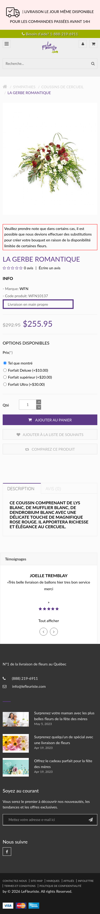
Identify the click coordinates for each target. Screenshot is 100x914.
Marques (52, 880)
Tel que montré (18, 363)
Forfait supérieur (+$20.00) (27, 377)
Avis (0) (53, 488)
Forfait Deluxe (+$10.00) (25, 370)
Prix (6, 352)
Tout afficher (48, 620)
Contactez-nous (15, 880)
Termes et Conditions (19, 885)
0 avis (28, 268)
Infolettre (86, 880)
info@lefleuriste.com (29, 686)
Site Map (37, 880)
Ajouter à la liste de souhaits (50, 434)
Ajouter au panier (50, 420)
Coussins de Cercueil (62, 87)
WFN (23, 288)
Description (20, 488)
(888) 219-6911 (25, 678)
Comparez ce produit (50, 449)
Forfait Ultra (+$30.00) (24, 384)
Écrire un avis (49, 268)
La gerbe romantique (29, 92)
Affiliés (68, 880)
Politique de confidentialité (60, 885)
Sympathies (24, 87)
